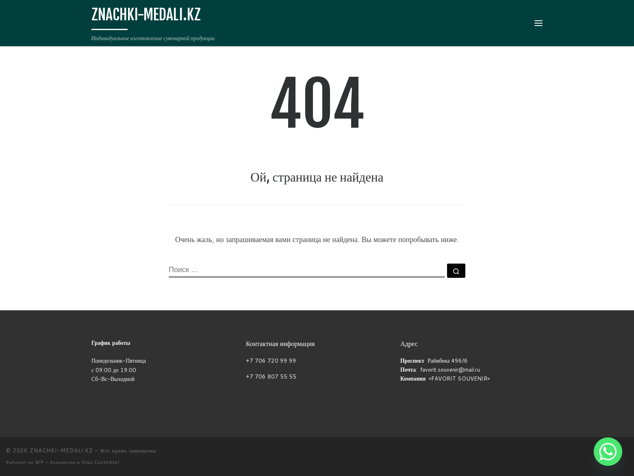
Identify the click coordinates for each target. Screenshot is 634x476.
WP (39, 462)
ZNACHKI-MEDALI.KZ (61, 450)
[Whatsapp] (608, 451)
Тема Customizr (100, 462)
